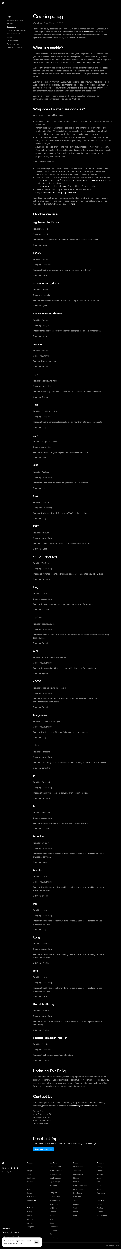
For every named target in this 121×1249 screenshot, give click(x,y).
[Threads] (6, 1168)
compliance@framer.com (80, 1106)
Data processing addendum (16, 30)
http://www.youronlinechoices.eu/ (52, 186)
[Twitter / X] (3, 1168)
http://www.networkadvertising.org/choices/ (92, 180)
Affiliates (10, 24)
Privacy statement (13, 34)
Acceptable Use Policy (15, 20)
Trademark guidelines (14, 47)
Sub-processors (12, 41)
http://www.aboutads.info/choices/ (53, 180)
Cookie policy (12, 27)
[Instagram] (11, 1168)
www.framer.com (86, 32)
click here (70, 204)
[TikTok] (9, 1168)
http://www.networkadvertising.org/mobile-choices (57, 192)
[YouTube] (17, 1168)
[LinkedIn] (14, 1168)
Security (10, 37)
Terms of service (13, 44)
